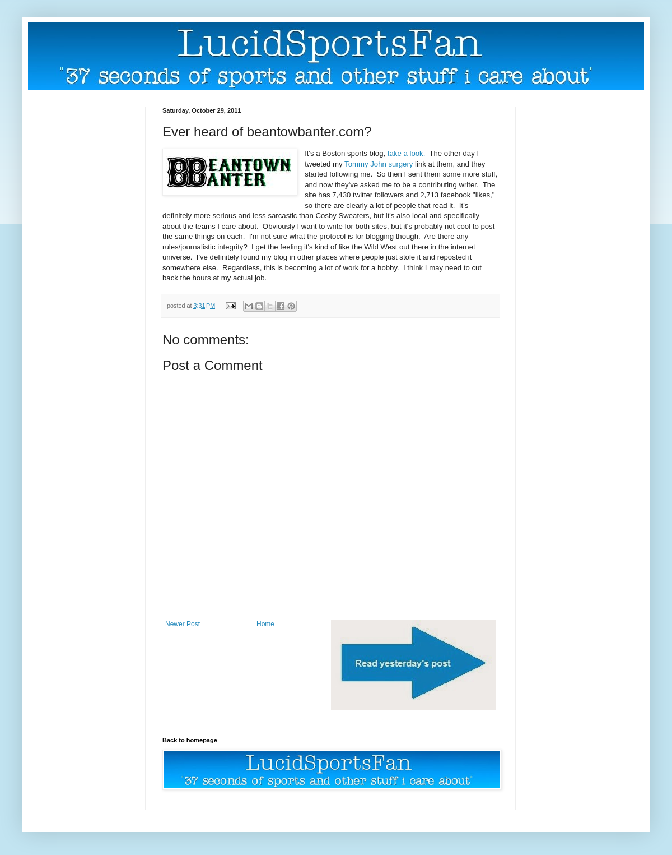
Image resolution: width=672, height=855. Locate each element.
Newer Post (182, 624)
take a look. (406, 153)
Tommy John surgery (378, 164)
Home (265, 624)
